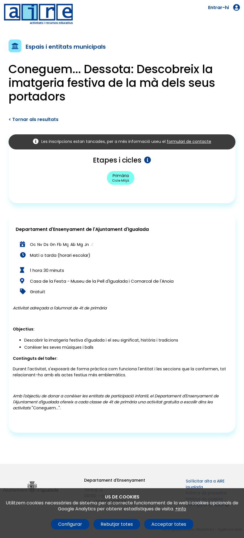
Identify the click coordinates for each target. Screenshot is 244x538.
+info (180, 509)
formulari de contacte (189, 141)
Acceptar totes (168, 524)
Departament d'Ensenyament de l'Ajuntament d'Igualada (82, 229)
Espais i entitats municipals (66, 47)
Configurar (70, 524)
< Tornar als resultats (33, 119)
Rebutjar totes (117, 524)
